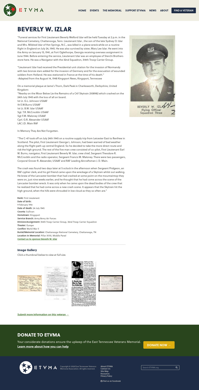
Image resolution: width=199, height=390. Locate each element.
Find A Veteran (183, 10)
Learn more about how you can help (43, 346)
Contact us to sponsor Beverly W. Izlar (37, 238)
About (164, 10)
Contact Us (105, 368)
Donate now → (159, 345)
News (152, 10)
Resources (105, 373)
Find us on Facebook (111, 381)
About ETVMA (107, 366)
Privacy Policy (106, 376)
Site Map (105, 371)
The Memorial (112, 10)
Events (94, 10)
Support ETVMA (135, 10)
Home (82, 10)
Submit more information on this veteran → (43, 314)
